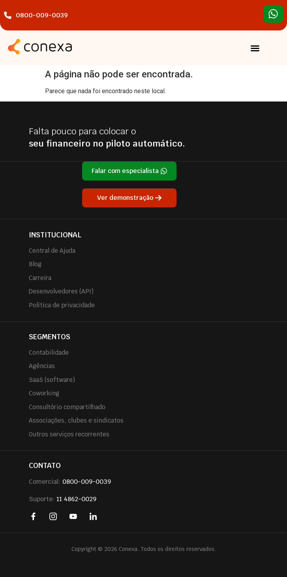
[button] (255, 48)
